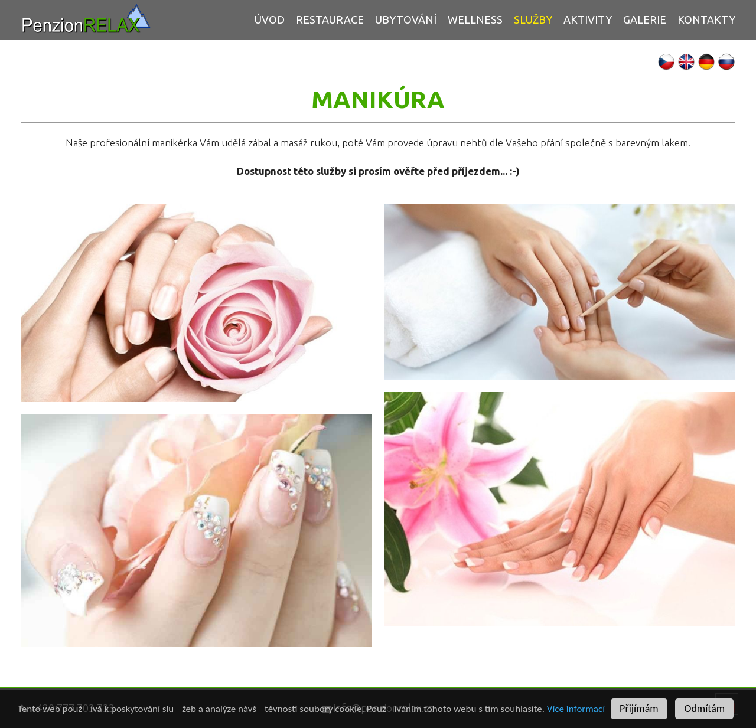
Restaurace (330, 19)
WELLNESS (475, 19)
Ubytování (405, 19)
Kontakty (706, 19)
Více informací (576, 709)
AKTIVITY (587, 19)
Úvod (270, 19)
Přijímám (639, 708)
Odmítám (704, 708)
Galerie (644, 19)
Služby (533, 19)
